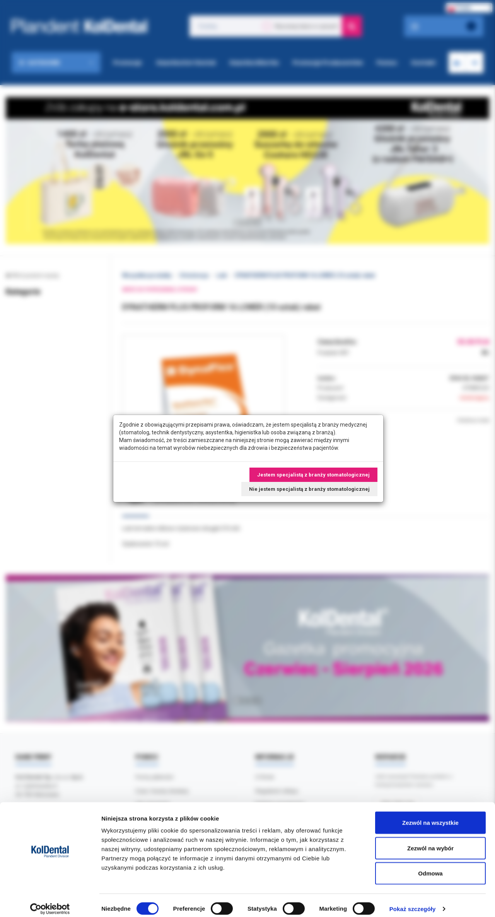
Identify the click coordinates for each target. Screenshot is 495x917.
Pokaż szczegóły (412, 901)
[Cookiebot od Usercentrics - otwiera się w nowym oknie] (50, 902)
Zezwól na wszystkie (430, 815)
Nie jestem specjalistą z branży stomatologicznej (309, 489)
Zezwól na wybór (430, 841)
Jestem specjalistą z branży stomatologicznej (313, 475)
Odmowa (430, 866)
